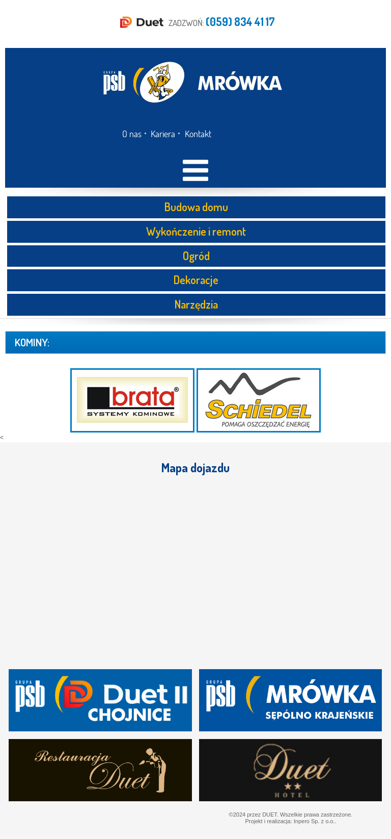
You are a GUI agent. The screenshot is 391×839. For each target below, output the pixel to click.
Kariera (163, 134)
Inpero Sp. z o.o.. (315, 821)
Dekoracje (196, 279)
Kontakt (198, 134)
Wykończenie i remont (196, 231)
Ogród (196, 255)
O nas (132, 134)
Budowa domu (196, 206)
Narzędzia (196, 304)
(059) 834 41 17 (240, 21)
